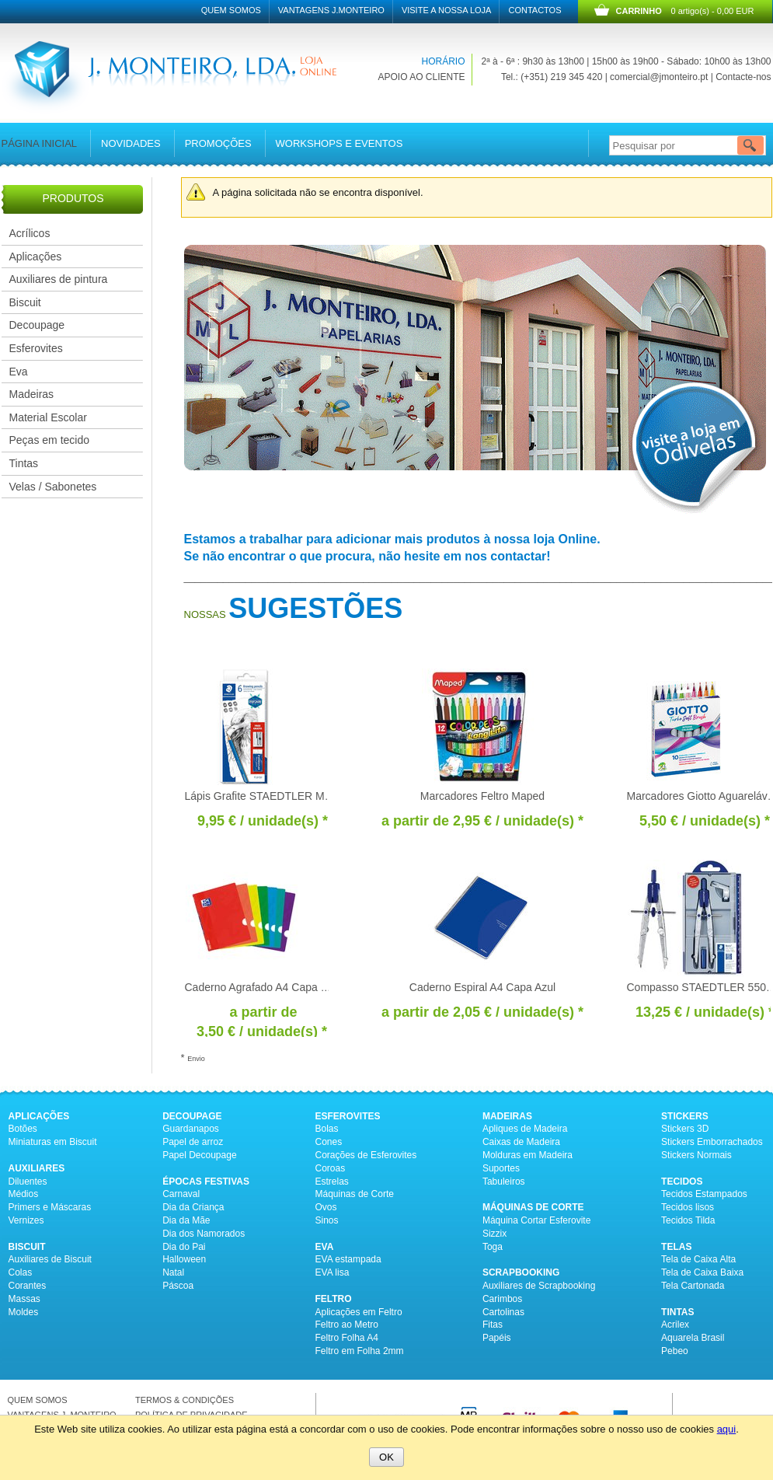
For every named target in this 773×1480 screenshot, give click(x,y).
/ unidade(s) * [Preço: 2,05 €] (518, 1012)
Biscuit (25, 302)
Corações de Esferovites (366, 1155)
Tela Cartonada (692, 1285)
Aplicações (35, 256)
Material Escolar (48, 417)
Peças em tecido (49, 440)
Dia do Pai (183, 1246)
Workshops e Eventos (339, 143)
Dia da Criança (193, 1207)
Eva (18, 371)
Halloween (184, 1259)
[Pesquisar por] (685, 145)
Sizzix (494, 1233)
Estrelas (332, 1181)
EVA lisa (332, 1272)
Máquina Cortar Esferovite (536, 1220)
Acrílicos (29, 233)
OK (386, 1457)
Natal (173, 1272)
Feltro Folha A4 (346, 1337)
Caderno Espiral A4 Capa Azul (482, 987)
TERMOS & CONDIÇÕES (184, 1400)
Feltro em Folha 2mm (359, 1351)
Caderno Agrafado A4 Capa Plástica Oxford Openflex (313, 987)
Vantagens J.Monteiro (331, 10)
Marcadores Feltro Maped (482, 796)
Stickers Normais (696, 1155)
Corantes (28, 1285)
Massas (24, 1298)
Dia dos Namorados (203, 1233)
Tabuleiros (503, 1181)
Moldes (24, 1312)
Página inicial (40, 143)
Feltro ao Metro (346, 1324)
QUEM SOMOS (38, 1400)
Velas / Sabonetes (53, 486)
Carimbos (502, 1298)
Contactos (534, 10)
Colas (21, 1272)
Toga (492, 1246)
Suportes (501, 1168)
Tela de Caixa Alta (698, 1259)
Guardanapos (190, 1128)
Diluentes (28, 1181)
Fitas (492, 1324)
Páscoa (177, 1285)
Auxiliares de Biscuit (50, 1259)
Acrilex (675, 1324)
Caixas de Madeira (521, 1141)
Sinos (327, 1220)
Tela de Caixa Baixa (702, 1272)
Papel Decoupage (199, 1155)
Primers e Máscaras (50, 1207)
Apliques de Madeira (524, 1128)
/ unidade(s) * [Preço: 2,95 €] (518, 821)
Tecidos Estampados (704, 1194)
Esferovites (36, 348)
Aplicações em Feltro (358, 1312)
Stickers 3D (685, 1128)
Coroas (330, 1168)
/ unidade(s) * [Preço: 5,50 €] (704, 821)
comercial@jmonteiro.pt (659, 77)
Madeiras (31, 394)
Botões (23, 1128)
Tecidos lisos (687, 1207)
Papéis (496, 1337)
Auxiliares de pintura (58, 279)
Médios (24, 1194)
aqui (726, 1429)
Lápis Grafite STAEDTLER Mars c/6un (277, 796)
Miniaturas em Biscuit (53, 1141)
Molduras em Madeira (527, 1155)
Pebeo (674, 1351)
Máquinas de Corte (354, 1194)
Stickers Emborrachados (712, 1141)
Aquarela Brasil (692, 1337)
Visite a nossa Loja (447, 10)
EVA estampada (348, 1259)
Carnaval (181, 1194)
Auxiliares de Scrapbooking (538, 1285)
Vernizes (26, 1220)
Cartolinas (503, 1312)
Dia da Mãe (186, 1220)
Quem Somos (231, 10)
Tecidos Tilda (688, 1220)
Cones (329, 1141)
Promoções (218, 143)
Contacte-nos (743, 77)
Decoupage (37, 325)
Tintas (24, 463)
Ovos (326, 1207)
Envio (196, 1059)
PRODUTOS (72, 198)
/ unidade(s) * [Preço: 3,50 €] (262, 1031)
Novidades (131, 143)
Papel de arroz (192, 1141)
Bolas (327, 1128)
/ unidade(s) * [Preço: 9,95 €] (262, 821)
